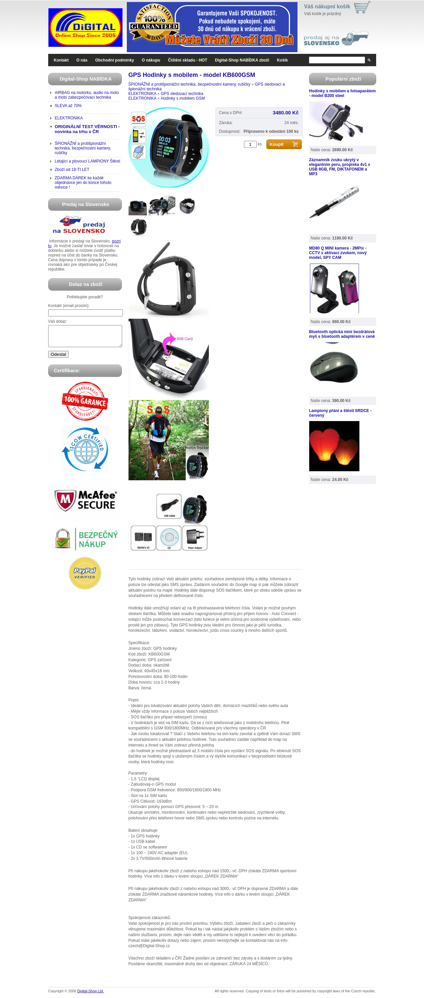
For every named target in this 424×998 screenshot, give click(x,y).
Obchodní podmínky (114, 60)
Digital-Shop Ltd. (90, 991)
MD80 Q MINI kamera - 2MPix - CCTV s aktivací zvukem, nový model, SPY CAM (338, 253)
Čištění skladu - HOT (187, 60)
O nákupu (151, 60)
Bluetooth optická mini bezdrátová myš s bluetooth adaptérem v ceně (342, 334)
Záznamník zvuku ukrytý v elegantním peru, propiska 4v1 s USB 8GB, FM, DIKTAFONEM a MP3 (339, 167)
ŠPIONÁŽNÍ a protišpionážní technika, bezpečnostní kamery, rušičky (83, 148)
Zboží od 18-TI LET (72, 169)
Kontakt (61, 60)
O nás (81, 60)
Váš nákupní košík (327, 6)
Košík (282, 60)
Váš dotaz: (57, 321)
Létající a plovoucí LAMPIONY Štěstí (87, 161)
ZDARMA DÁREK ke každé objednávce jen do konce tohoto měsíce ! (83, 183)
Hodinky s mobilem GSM (183, 98)
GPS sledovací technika (182, 93)
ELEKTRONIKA (69, 118)
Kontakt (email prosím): (69, 305)
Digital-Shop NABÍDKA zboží (242, 60)
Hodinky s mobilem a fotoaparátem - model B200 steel (342, 93)
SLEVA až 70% (68, 105)
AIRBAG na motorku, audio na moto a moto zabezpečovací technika (87, 95)
